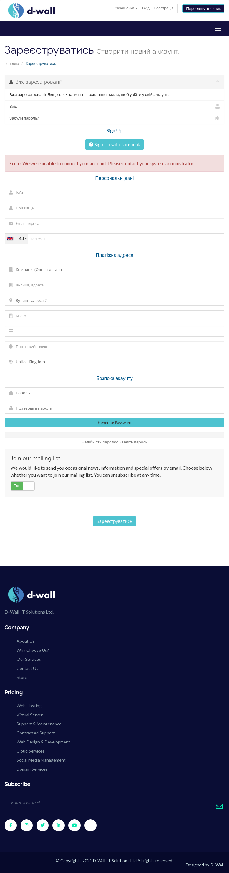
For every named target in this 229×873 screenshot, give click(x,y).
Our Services (29, 659)
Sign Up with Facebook (114, 144)
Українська (126, 7)
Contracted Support (36, 732)
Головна (12, 63)
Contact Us (27, 668)
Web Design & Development (43, 741)
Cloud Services (31, 750)
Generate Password (114, 422)
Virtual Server (30, 714)
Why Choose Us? (33, 650)
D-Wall (217, 864)
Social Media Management (41, 760)
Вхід (146, 7)
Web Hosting (29, 705)
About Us (26, 641)
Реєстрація (163, 7)
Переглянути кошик (203, 8)
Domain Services (32, 769)
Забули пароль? (114, 118)
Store (22, 677)
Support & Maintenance (39, 723)
